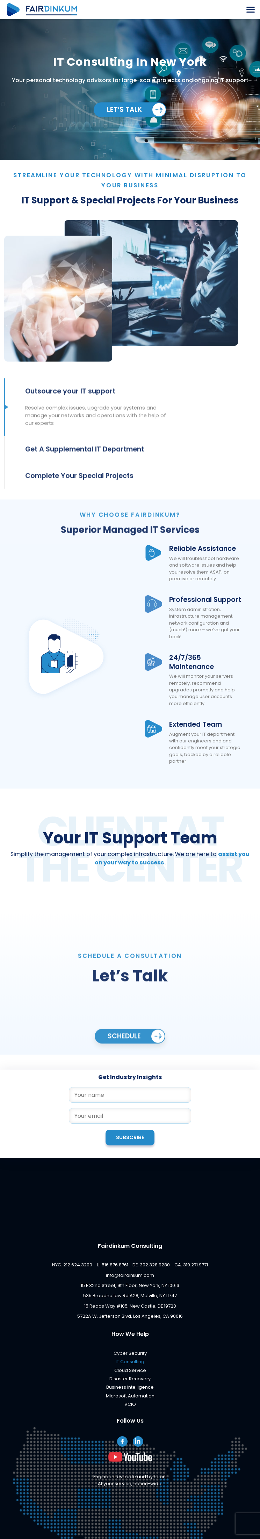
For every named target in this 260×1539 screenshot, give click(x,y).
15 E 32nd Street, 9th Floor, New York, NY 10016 (130, 1285)
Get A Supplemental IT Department (84, 461)
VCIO (130, 1404)
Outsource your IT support (70, 403)
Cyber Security (130, 1353)
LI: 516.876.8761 (112, 1264)
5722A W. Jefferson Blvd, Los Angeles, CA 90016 (130, 1316)
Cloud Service (130, 1370)
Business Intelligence (130, 1387)
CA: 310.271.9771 (191, 1264)
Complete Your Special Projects (79, 487)
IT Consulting (130, 1361)
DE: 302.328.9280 (151, 1264)
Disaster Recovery (130, 1378)
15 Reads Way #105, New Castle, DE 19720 (130, 1306)
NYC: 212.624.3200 (72, 1264)
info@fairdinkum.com (130, 1275)
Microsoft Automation (130, 1396)
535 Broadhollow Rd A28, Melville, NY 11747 (130, 1295)
